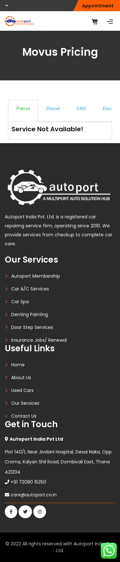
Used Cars (22, 390)
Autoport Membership (35, 276)
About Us (21, 377)
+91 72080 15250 (28, 482)
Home (18, 365)
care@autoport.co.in (34, 495)
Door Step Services (32, 327)
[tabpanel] (60, 130)
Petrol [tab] (23, 108)
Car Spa (20, 301)
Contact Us (23, 416)
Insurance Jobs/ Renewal (39, 340)
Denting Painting (29, 314)
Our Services (25, 403)
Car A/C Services (30, 289)
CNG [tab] (81, 108)
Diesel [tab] (53, 108)
